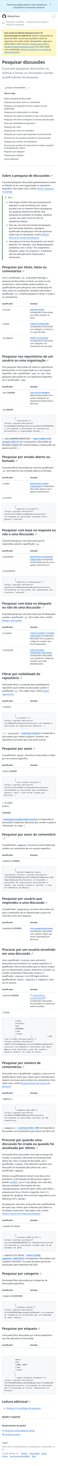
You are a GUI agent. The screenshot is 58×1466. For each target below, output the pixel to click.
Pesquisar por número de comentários (21, 1065)
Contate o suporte (11, 1434)
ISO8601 (14, 1182)
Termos (24, 1453)
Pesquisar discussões (15, 24)
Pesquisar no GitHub (15, 22)
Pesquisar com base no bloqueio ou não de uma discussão (26, 605)
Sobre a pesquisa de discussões (27, 175)
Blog (34, 1456)
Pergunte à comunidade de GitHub (18, 1430)
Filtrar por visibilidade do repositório (21, 676)
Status (44, 1453)
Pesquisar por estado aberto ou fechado (26, 459)
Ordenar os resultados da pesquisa (23, 1408)
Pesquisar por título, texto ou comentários (24, 269)
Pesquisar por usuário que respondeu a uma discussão (25, 900)
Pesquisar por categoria (22, 1273)
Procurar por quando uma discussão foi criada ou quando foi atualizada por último (28, 1144)
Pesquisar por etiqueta (21, 1328)
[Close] (50, 4)
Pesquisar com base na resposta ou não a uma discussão (29, 532)
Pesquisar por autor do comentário (29, 835)
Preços (5, 1456)
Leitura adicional (16, 1401)
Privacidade (35, 1453)
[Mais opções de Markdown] (28, 88)
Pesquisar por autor (18, 748)
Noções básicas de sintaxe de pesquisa (21, 1213)
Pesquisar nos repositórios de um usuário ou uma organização (27, 358)
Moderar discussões (12, 620)
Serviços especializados (20, 1456)
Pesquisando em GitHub (37, 22)
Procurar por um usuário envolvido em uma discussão (28, 951)
